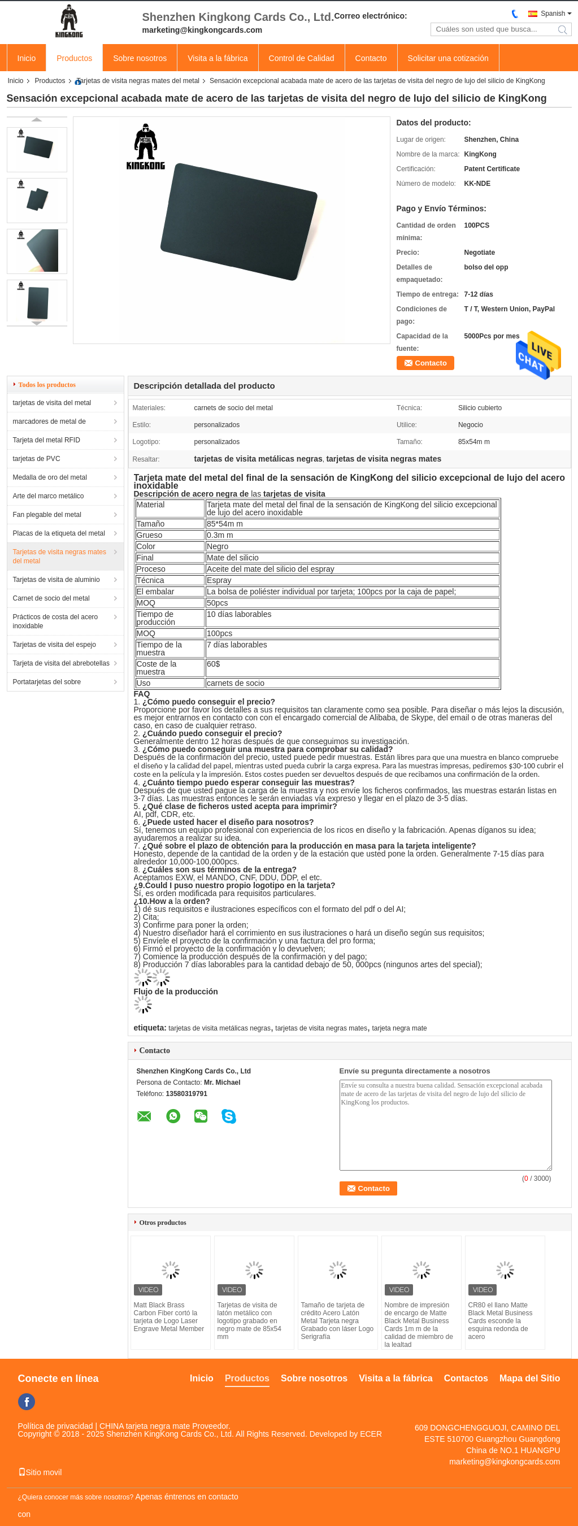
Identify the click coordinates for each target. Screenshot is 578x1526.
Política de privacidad (55, 1426)
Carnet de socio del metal (51, 598)
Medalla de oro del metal (50, 477)
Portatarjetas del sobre (47, 682)
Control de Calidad (301, 58)
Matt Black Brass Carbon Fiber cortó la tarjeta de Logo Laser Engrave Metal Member (169, 1317)
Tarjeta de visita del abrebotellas (61, 663)
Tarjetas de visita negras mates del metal (138, 81)
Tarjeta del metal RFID (46, 440)
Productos (74, 58)
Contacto (371, 58)
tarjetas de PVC (36, 459)
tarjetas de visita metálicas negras (219, 1028)
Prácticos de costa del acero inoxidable (55, 621)
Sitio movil (40, 1472)
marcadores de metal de (49, 421)
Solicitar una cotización (448, 58)
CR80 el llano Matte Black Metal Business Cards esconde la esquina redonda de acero (500, 1321)
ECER (371, 1433)
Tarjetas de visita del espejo (54, 645)
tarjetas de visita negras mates (321, 1028)
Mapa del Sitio (529, 1378)
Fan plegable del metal (47, 515)
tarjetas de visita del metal (52, 403)
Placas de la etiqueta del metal (59, 533)
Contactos (466, 1378)
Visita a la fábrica (217, 58)
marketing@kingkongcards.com (504, 1461)
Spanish (553, 14)
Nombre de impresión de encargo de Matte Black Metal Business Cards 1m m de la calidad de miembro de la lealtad (419, 1325)
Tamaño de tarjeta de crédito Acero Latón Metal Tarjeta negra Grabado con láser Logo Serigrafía (337, 1321)
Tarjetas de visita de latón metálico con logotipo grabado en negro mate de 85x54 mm (249, 1321)
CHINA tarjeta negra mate (144, 1426)
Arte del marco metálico (48, 496)
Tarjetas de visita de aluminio (56, 580)
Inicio (27, 58)
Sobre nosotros (140, 58)
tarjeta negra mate (399, 1028)
